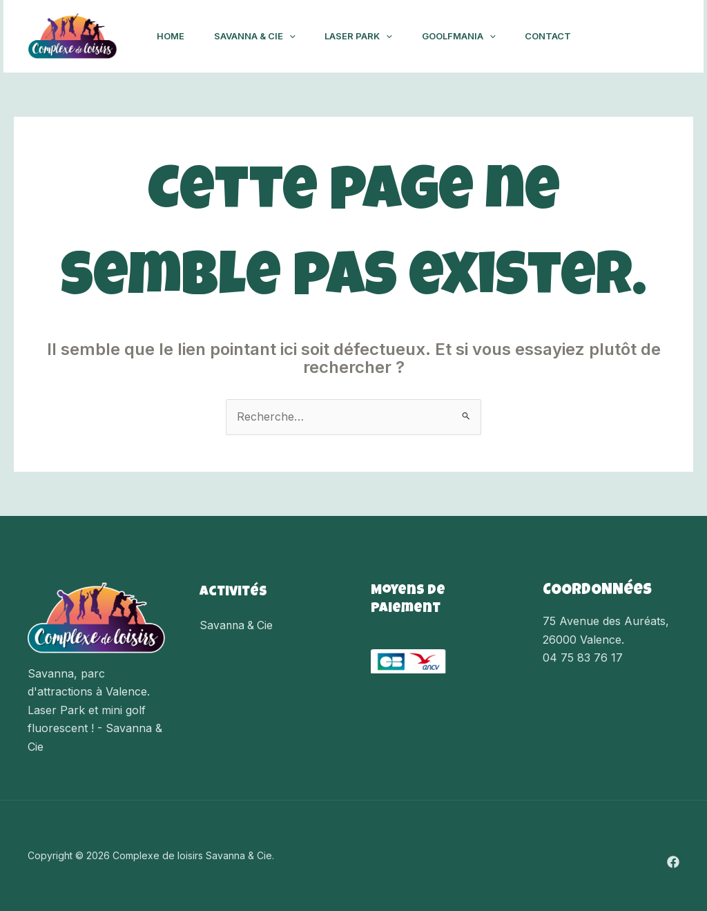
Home (172, 35)
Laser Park (368, 36)
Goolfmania (472, 36)
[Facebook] (661, 37)
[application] (295, 36)
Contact (564, 35)
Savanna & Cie (260, 36)
